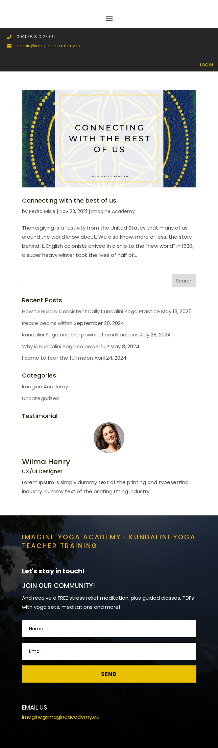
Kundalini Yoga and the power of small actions (80, 334)
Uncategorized (40, 398)
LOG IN (206, 65)
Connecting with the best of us (69, 200)
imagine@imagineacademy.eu (60, 716)
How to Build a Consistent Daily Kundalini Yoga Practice (91, 311)
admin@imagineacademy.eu (49, 45)
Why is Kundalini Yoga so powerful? (65, 346)
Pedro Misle (42, 211)
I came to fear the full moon (57, 357)
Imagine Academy (113, 211)
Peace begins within (47, 323)
